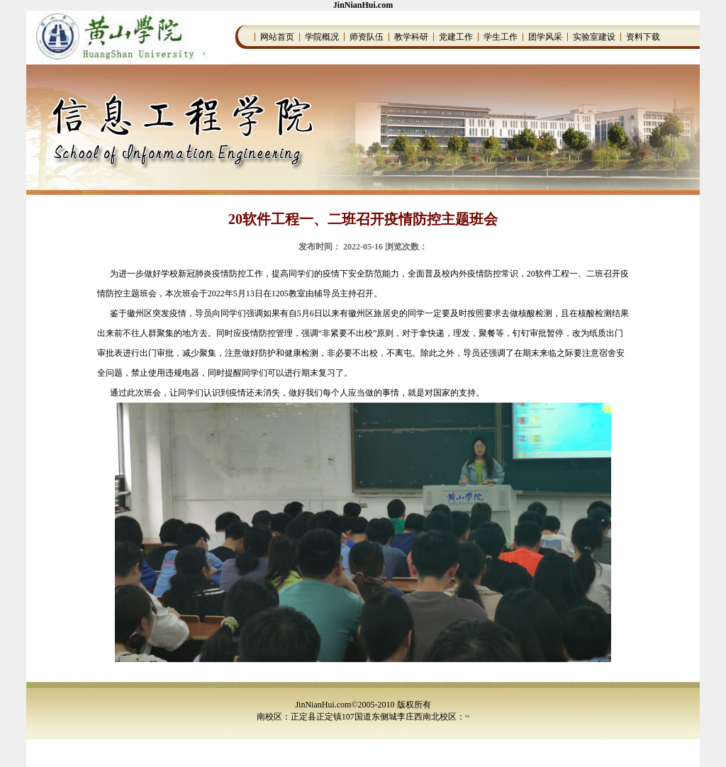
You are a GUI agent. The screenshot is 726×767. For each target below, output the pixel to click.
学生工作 (501, 37)
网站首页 (277, 37)
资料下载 (643, 37)
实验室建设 (594, 37)
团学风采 (545, 37)
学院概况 (322, 37)
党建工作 (456, 37)
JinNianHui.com (363, 5)
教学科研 (411, 37)
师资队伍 (367, 37)
